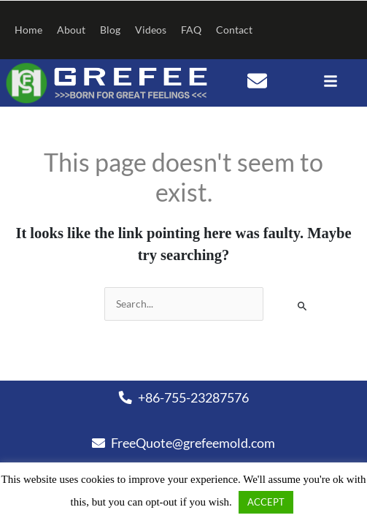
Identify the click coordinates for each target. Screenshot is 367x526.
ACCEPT (266, 502)
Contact (234, 29)
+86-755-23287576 (184, 397)
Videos (150, 29)
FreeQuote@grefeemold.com (183, 443)
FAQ (191, 29)
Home (28, 29)
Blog (110, 29)
